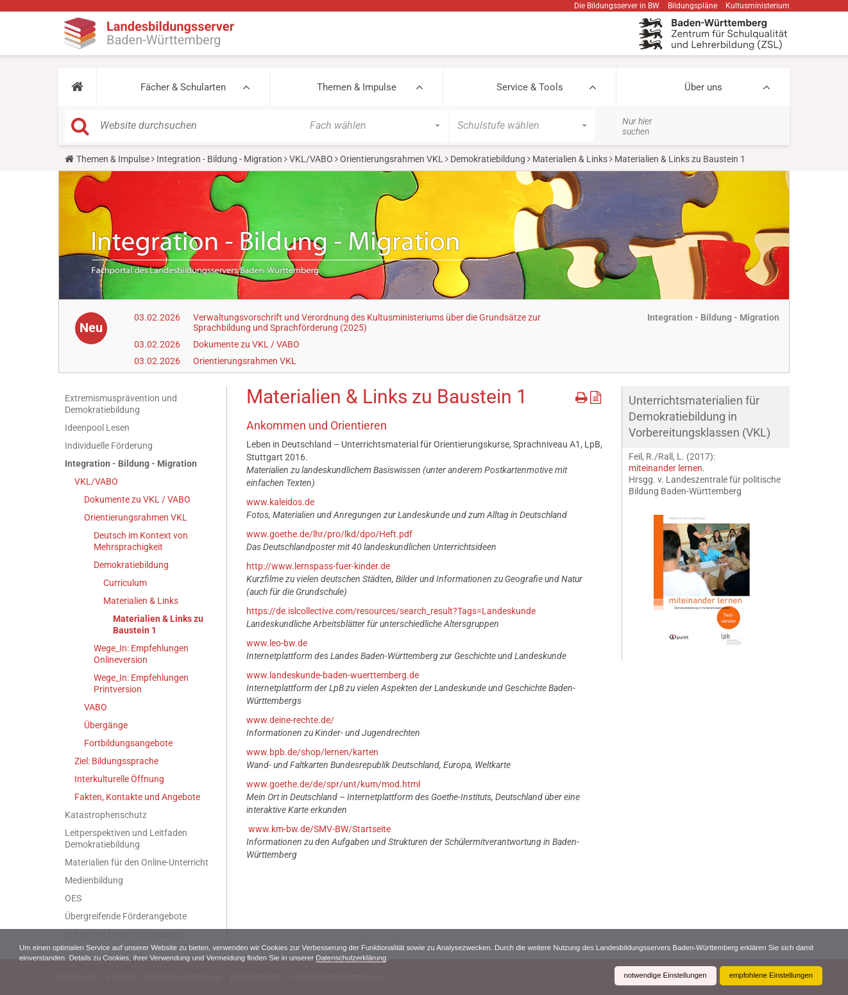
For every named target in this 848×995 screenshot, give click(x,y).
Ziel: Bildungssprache (116, 761)
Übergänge (106, 725)
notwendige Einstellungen (658, 975)
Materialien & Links (569, 159)
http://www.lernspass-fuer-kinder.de (318, 566)
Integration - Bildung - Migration (219, 159)
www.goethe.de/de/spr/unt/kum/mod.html (333, 784)
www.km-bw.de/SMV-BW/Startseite (318, 829)
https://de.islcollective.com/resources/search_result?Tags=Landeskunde (391, 611)
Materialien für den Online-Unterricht (136, 862)
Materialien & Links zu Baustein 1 (158, 624)
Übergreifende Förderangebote (126, 916)
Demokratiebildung (487, 159)
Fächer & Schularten (183, 87)
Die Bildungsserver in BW (616, 5)
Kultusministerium (757, 5)
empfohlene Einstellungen (768, 975)
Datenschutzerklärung (421, 957)
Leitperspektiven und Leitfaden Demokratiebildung (126, 838)
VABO (95, 707)
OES (73, 898)
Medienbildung (94, 880)
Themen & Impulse (356, 87)
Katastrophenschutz (106, 815)
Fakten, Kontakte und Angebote (137, 797)
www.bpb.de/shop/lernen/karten (312, 752)
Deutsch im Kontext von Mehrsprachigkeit (141, 541)
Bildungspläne (692, 5)
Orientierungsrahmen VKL (391, 159)
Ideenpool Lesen (97, 427)
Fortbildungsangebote (128, 743)
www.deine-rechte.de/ (290, 720)
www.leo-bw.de (276, 643)
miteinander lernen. (667, 468)
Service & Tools (529, 87)
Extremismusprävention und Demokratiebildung (121, 404)
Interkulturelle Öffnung (119, 779)
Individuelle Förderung (109, 445)
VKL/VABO (311, 159)
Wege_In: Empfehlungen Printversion (141, 683)
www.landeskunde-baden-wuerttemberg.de (332, 675)
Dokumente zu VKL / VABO (246, 344)
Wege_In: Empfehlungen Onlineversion (141, 654)
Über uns (703, 87)
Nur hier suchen (637, 126)
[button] (77, 87)
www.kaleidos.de (280, 502)
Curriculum (125, 583)
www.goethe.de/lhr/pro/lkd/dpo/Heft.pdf (329, 534)
